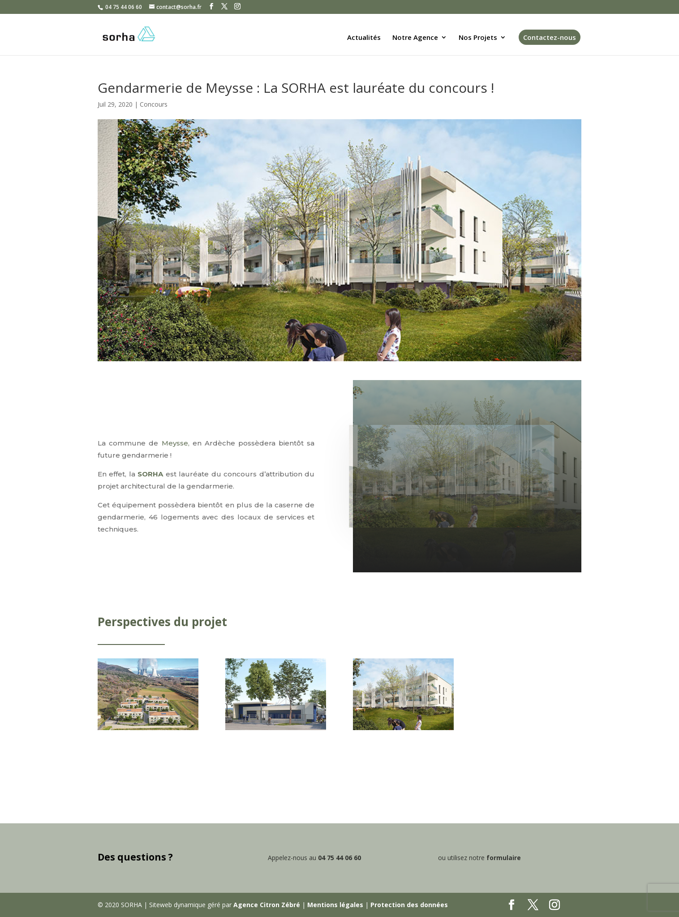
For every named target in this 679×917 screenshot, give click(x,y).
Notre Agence (415, 38)
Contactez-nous (549, 37)
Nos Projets (478, 38)
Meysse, (175, 443)
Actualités (364, 38)
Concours (154, 104)
